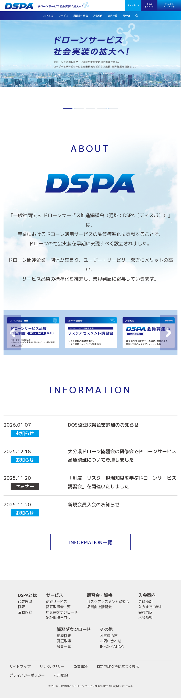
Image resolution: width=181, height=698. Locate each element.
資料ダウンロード (74, 629)
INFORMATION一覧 (90, 542)
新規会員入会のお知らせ (94, 504)
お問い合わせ (133, 5)
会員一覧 (64, 646)
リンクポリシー (52, 666)
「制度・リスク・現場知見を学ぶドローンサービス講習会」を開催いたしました (122, 482)
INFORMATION (112, 646)
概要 (21, 606)
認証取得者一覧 (58, 606)
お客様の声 (109, 635)
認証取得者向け (58, 617)
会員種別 (145, 601)
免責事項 (81, 666)
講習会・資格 (99, 595)
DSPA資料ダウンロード (169, 5)
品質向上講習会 (99, 606)
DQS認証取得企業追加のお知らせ (103, 424)
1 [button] (68, 109)
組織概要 (64, 635)
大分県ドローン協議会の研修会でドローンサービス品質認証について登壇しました (122, 455)
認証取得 (64, 641)
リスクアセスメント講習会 (108, 601)
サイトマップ (20, 666)
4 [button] (102, 109)
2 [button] (79, 109)
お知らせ (24, 433)
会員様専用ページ (149, 5)
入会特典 (145, 617)
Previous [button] (12, 332)
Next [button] (168, 332)
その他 (106, 629)
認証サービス (56, 601)
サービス (54, 595)
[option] (90, 53)
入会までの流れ (150, 606)
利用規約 (61, 675)
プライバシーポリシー (27, 675)
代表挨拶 (25, 601)
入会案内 (146, 595)
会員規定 (145, 612)
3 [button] (90, 109)
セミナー (24, 486)
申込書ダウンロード (62, 612)
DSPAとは (27, 595)
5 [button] (113, 109)
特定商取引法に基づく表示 (118, 666)
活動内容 (25, 612)
